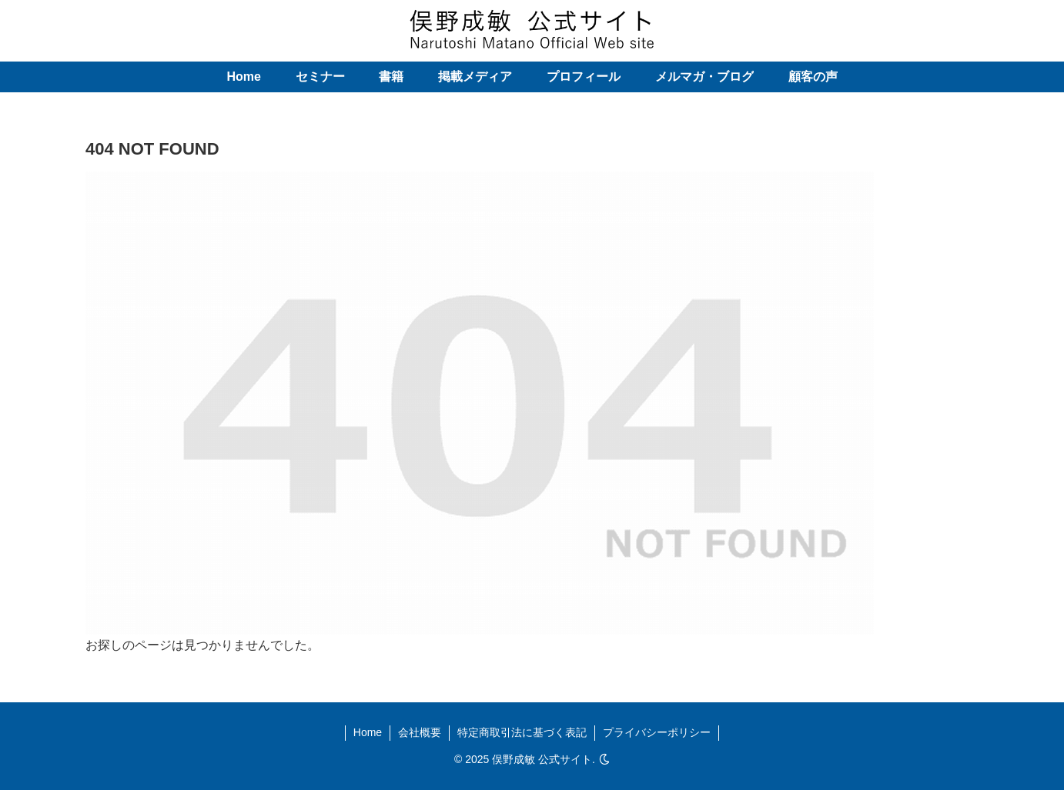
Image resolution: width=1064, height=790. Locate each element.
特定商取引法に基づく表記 (522, 732)
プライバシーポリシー (657, 732)
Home (367, 732)
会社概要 (419, 732)
